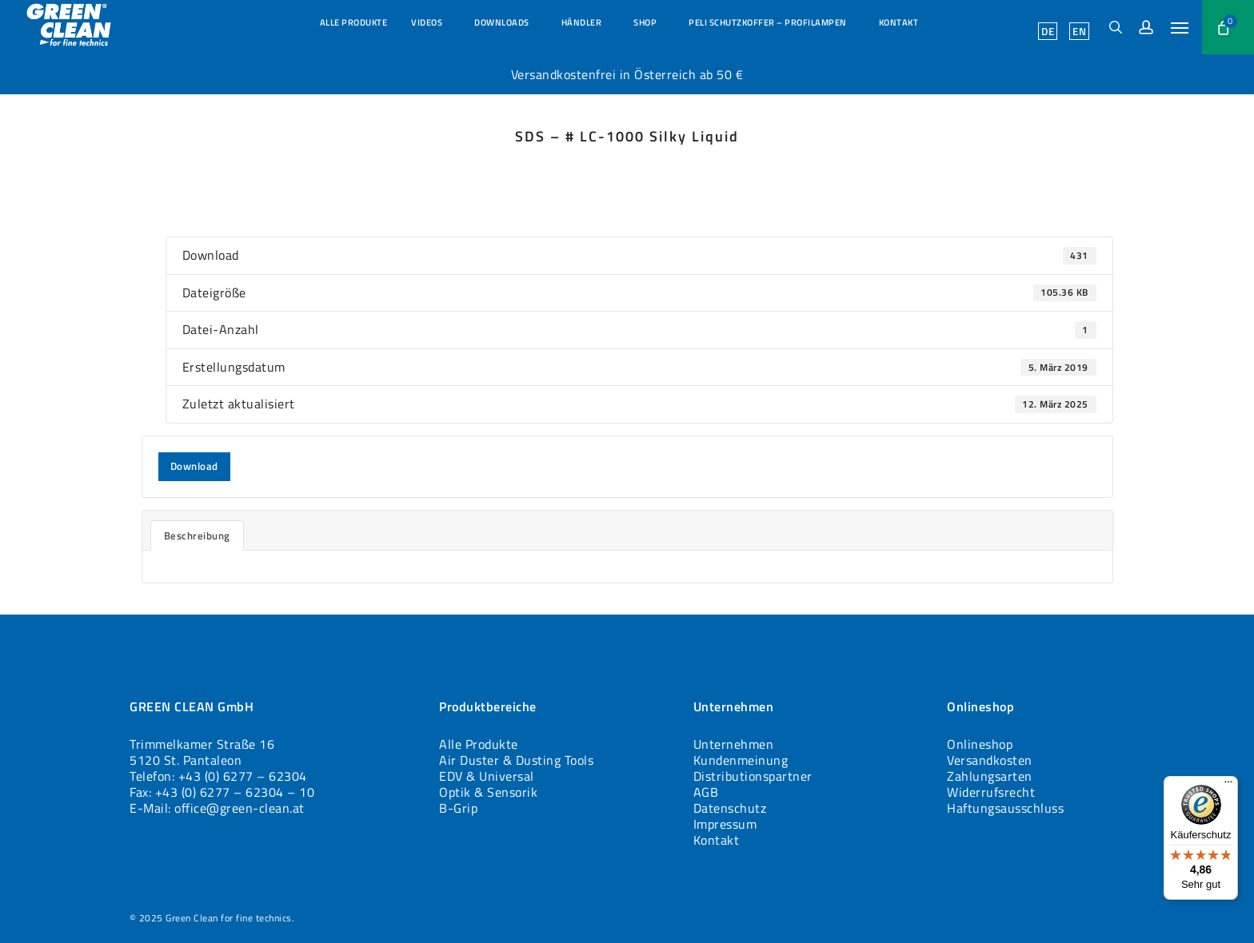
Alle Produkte (478, 744)
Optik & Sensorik (488, 792)
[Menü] (1228, 785)
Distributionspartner (753, 776)
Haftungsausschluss (1005, 808)
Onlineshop (979, 744)
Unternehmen (733, 744)
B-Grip (458, 808)
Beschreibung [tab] (197, 535)
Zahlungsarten (989, 776)
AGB (706, 792)
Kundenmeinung (741, 760)
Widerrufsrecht (991, 792)
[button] (1180, 27)
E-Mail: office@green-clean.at (217, 808)
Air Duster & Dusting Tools (516, 760)
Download (194, 466)
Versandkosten (989, 760)
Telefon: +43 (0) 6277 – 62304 (218, 776)
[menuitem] (1047, 30)
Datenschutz (730, 808)
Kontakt (716, 839)
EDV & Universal (486, 776)
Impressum (725, 824)
